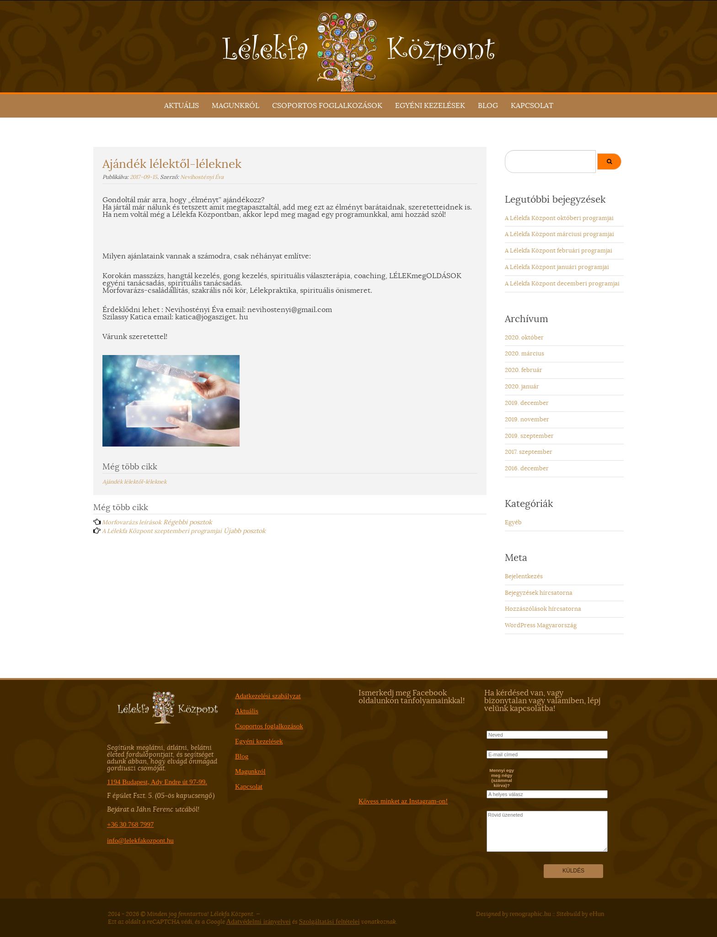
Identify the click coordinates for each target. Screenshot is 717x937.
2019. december (527, 403)
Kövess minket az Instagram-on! (403, 801)
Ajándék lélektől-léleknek (134, 481)
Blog (488, 105)
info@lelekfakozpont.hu (140, 840)
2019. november (527, 419)
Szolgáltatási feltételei (329, 921)
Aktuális (181, 105)
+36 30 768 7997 (130, 824)
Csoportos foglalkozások (327, 105)
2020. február (523, 370)
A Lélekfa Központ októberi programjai (559, 218)
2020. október (524, 337)
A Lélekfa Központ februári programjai (558, 250)
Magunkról (235, 105)
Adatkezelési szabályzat (268, 696)
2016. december (527, 468)
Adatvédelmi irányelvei (258, 921)
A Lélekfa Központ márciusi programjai (559, 234)
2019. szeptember (529, 436)
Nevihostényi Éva (202, 176)
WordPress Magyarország (541, 625)
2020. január (522, 386)
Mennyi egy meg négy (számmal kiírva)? (501, 778)
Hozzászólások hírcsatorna (543, 609)
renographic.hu (530, 913)
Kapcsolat (532, 105)
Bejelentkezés (524, 576)
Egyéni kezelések (430, 105)
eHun (597, 913)
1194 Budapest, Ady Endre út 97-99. (157, 782)
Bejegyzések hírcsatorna (539, 593)
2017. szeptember (528, 452)
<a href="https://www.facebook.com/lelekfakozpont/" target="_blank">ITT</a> (419, 751)
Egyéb (513, 522)
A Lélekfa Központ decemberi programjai (562, 283)
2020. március (524, 353)
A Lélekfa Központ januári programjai (557, 267)
